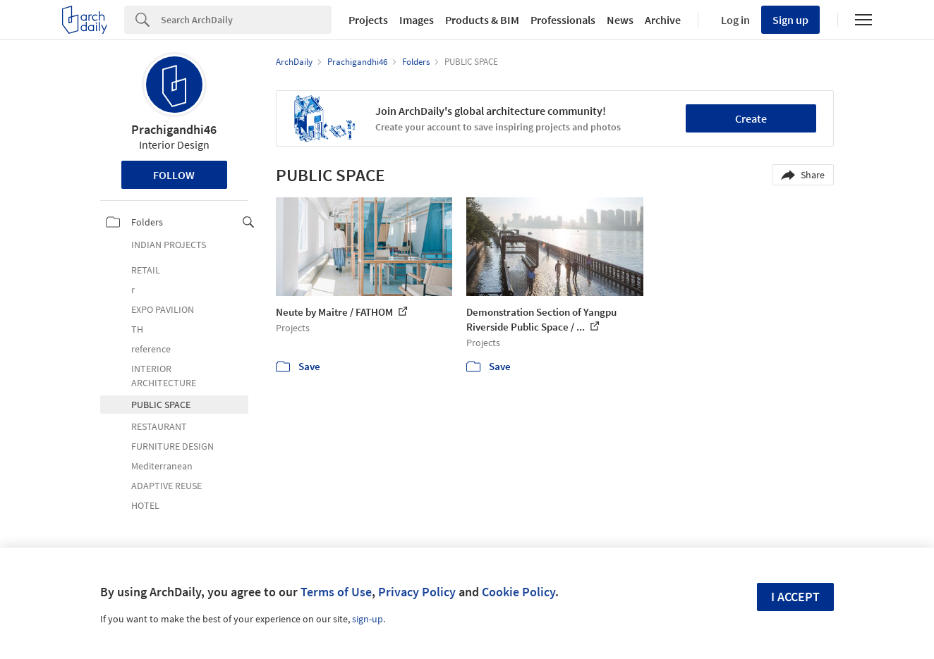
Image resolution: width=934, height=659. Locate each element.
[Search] (246, 20)
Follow (174, 175)
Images (416, 19)
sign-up (367, 618)
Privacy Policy (417, 592)
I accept (795, 597)
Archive (663, 19)
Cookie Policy (518, 592)
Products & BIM (482, 19)
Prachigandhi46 (174, 129)
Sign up (790, 20)
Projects (368, 19)
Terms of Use (336, 592)
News (620, 19)
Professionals (562, 19)
